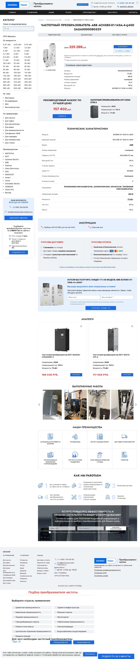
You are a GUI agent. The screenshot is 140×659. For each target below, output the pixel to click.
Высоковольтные (12, 107)
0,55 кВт (18, 45)
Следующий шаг (84, 644)
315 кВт (17, 82)
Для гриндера (11, 137)
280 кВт (6, 82)
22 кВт (17, 63)
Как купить (112, 12)
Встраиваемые (11, 101)
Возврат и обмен (43, 572)
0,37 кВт (7, 45)
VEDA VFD (9, 190)
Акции (51, 12)
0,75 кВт (28, 45)
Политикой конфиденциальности (108, 534)
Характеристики (54, 35)
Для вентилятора (12, 124)
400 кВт (6, 85)
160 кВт (17, 76)
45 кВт (27, 66)
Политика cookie (101, 577)
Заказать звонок (122, 7)
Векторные (9, 98)
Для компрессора (12, 140)
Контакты (23, 583)
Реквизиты (23, 580)
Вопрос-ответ (42, 575)
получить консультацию (116, 530)
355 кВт (28, 82)
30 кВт (27, 63)
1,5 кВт (27, 48)
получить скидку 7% (100, 309)
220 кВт (17, 79)
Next (136, 406)
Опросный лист (89, 12)
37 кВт (6, 66)
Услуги (68, 12)
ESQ (7, 171)
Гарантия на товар (43, 564)
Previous (39, 406)
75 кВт (27, 69)
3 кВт (27, 51)
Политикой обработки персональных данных (61, 655)
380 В (130, 195)
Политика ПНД (100, 575)
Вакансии (23, 575)
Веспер (8, 193)
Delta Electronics (12, 168)
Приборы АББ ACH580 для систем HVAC (59, 228)
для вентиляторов (102, 187)
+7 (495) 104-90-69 (124, 3)
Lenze (7, 181)
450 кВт (17, 85)
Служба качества (26, 578)
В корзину (122, 47)
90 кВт (6, 73)
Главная (12, 12)
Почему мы (23, 562)
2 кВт (5, 51)
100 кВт (17, 73)
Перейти (62, 117)
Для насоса (10, 118)
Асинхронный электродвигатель (78, 187)
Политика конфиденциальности (107, 572)
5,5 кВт (6, 57)
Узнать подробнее (87, 268)
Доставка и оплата (119, 35)
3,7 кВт (6, 54)
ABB (7, 162)
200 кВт (6, 79)
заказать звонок (18, 218)
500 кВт (28, 85)
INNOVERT (9, 175)
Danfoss (8, 165)
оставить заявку (123, 52)
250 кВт (28, 79)
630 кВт (17, 88)
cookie (24, 653)
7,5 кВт (27, 57)
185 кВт (27, 76)
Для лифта (9, 121)
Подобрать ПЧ (18, 252)
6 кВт (16, 57)
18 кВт (27, 60)
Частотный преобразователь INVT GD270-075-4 (111, 357)
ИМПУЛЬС (9, 153)
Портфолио (23, 564)
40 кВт (17, 66)
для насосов (116, 187)
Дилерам (23, 572)
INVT (7, 156)
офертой (99, 56)
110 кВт (27, 73)
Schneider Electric (12, 184)
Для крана (9, 127)
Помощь (40, 557)
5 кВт (26, 54)
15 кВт (17, 60)
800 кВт (28, 88)
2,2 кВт (17, 51)
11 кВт (6, 60)
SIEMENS (9, 187)
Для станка (10, 143)
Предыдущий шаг (61, 644)
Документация (86, 35)
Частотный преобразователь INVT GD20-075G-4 (110, 102)
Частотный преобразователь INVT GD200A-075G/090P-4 (61, 357)
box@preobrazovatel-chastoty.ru (97, 3)
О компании (32, 12)
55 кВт (6, 69)
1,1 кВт (17, 48)
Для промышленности (14, 130)
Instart (7, 178)
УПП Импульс (9, 36)
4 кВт (16, 54)
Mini (6, 104)
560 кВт (6, 88)
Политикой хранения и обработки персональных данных (96, 303)
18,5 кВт (7, 63)
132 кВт (6, 76)
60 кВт (17, 69)
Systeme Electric (12, 159)
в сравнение (51, 70)
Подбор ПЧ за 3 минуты (116, 656)
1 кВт (5, 48)
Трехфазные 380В (12, 133)
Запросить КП (71, 5)
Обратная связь (42, 570)
